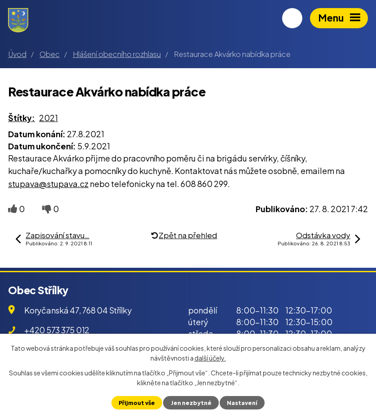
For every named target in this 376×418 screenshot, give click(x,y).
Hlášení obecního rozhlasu (117, 54)
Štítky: (21, 118)
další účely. (210, 358)
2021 (48, 118)
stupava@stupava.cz (48, 184)
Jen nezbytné (191, 402)
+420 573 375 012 (56, 330)
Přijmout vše (137, 402)
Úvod (17, 54)
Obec (50, 54)
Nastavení (242, 402)
